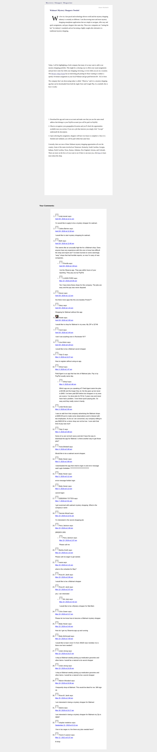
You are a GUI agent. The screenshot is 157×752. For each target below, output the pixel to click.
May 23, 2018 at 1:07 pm (68, 540)
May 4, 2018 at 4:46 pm (67, 384)
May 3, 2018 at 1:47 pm (63, 369)
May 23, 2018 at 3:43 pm (64, 626)
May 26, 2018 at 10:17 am (64, 710)
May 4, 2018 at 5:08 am (63, 449)
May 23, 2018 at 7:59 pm (64, 639)
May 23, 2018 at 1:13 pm (64, 553)
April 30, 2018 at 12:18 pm (64, 231)
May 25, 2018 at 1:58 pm (64, 698)
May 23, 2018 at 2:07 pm (64, 589)
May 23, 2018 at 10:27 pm (64, 653)
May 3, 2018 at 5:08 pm (63, 432)
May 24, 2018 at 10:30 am (64, 683)
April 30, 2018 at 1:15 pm (64, 308)
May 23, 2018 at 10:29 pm (64, 668)
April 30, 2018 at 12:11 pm (64, 219)
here (99, 153)
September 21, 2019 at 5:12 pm (66, 725)
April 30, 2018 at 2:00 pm (64, 320)
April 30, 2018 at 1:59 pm (68, 266)
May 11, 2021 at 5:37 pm (64, 737)
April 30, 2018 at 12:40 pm (64, 243)
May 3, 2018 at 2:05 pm (63, 409)
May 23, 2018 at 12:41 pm (64, 516)
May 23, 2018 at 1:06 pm (64, 528)
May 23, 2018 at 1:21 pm (64, 565)
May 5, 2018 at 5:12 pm (63, 476)
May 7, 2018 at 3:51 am (63, 501)
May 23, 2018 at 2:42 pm (68, 602)
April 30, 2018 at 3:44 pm (64, 332)
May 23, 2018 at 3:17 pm (64, 614)
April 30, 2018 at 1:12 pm (64, 295)
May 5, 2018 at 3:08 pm (63, 461)
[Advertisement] (78, 48)
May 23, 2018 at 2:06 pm (64, 577)
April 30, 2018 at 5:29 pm (64, 345)
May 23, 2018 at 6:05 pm (68, 281)
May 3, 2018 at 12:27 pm (64, 357)
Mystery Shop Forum (58, 74)
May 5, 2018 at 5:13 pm (63, 489)
